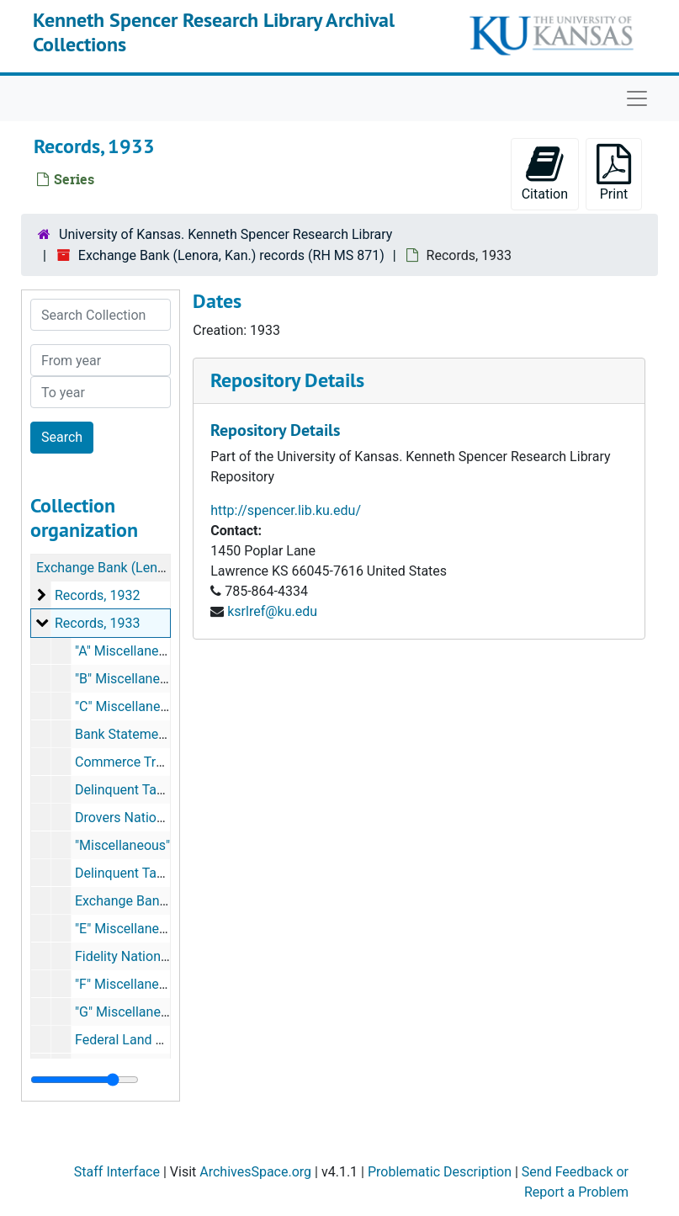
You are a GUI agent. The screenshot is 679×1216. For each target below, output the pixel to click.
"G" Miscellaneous (129, 1012)
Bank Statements (126, 734)
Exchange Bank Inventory (150, 901)
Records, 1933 (97, 623)
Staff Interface (117, 1172)
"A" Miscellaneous (128, 651)
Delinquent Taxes (126, 790)
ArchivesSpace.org (255, 1172)
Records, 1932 (97, 595)
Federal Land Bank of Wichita (162, 1040)
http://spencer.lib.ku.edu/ (285, 510)
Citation (545, 173)
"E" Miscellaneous (128, 929)
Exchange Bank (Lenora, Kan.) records (149, 568)
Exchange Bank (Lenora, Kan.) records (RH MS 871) (231, 255)
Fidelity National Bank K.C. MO (166, 956)
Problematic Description (440, 1172)
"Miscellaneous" (122, 845)
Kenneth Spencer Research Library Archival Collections (214, 32)
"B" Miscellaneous (128, 679)
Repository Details (287, 380)
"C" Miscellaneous (129, 706)
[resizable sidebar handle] (84, 1079)
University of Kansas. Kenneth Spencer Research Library (225, 234)
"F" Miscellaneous (128, 984)
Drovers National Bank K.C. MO (167, 818)
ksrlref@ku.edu (272, 611)
